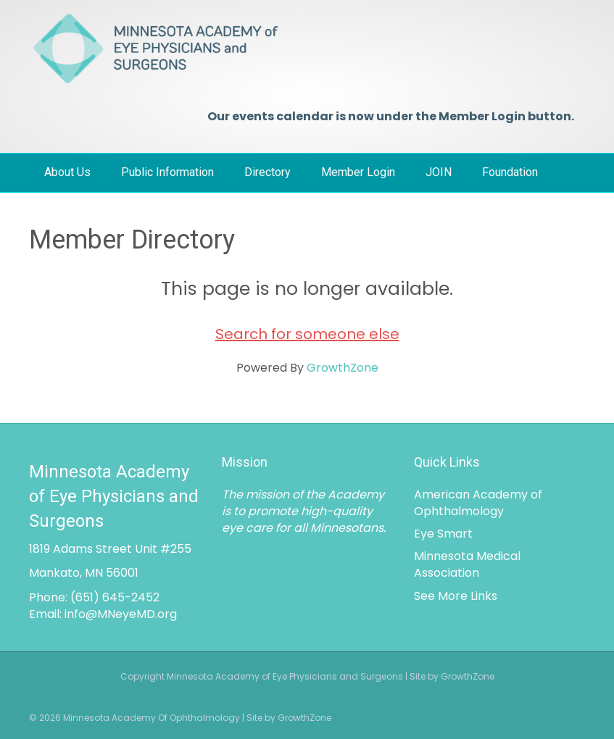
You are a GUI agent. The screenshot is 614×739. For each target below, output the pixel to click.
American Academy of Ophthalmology (478, 502)
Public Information (167, 172)
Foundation (510, 172)
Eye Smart (443, 533)
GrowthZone (342, 367)
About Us (67, 172)
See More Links (455, 596)
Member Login (358, 172)
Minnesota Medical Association (467, 564)
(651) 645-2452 (114, 597)
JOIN (439, 172)
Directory (267, 172)
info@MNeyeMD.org (121, 614)
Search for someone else (307, 334)
